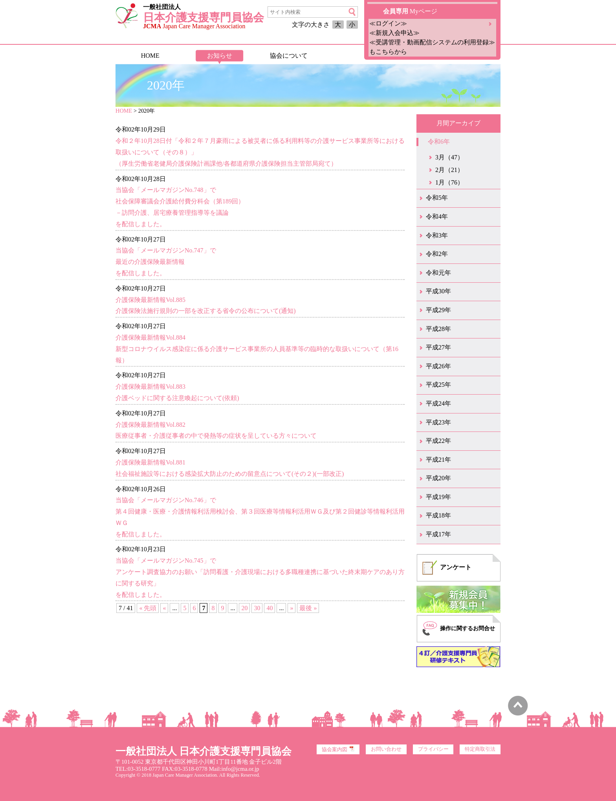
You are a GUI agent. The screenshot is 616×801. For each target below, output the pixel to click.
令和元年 (438, 272)
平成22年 (438, 440)
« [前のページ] (164, 608)
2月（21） (449, 169)
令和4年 (437, 216)
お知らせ (219, 55)
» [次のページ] (291, 608)
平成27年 (438, 347)
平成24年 (438, 403)
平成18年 (438, 515)
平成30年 (438, 291)
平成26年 (438, 366)
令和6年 (439, 141)
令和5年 (437, 197)
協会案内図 (338, 749)
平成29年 (438, 310)
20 (244, 608)
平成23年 (438, 422)
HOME (150, 55)
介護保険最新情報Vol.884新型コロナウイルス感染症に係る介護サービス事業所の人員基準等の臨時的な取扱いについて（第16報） (257, 349)
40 (269, 608)
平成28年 (438, 329)
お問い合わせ (386, 749)
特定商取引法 (480, 749)
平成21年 (438, 459)
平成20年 (438, 478)
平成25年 (438, 384)
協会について (289, 55)
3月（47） (449, 157)
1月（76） (449, 182)
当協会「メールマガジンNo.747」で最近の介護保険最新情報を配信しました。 (166, 261)
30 (257, 608)
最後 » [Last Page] (308, 608)
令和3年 (437, 235)
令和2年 (437, 254)
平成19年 (438, 497)
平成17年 (438, 534)
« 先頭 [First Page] (147, 608)
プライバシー (433, 749)
